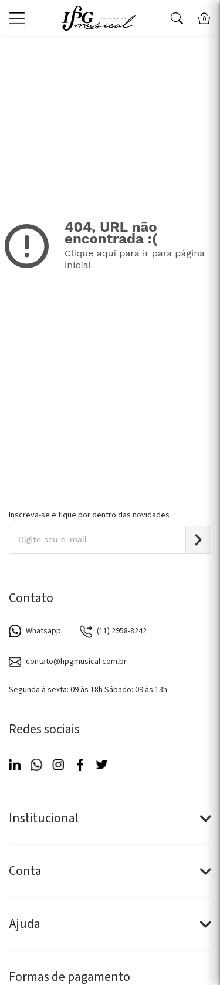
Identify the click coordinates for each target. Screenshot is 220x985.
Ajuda (110, 923)
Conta (110, 871)
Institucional (110, 818)
